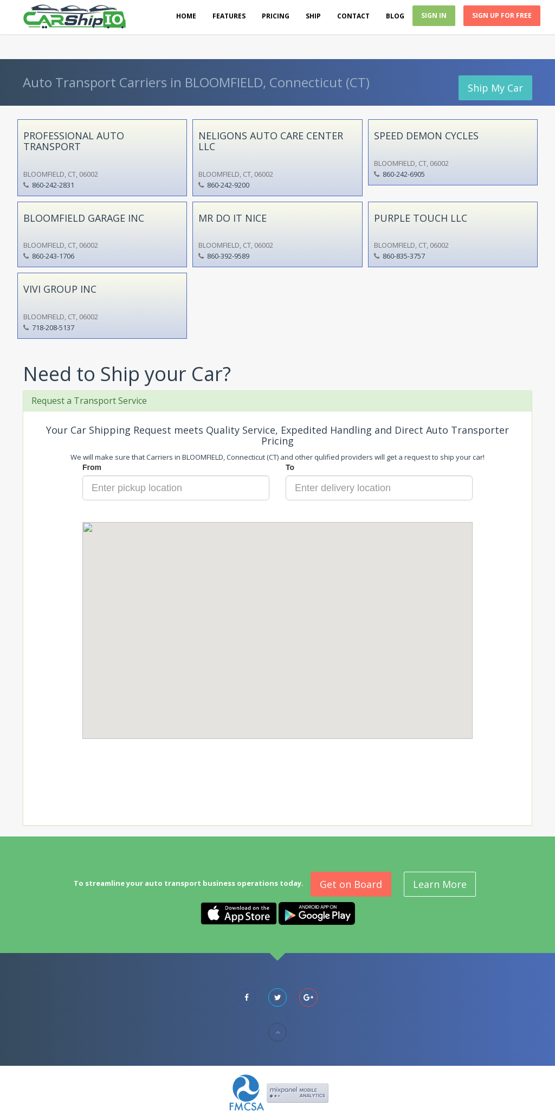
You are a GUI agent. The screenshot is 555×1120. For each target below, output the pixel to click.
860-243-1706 (53, 256)
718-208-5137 (53, 327)
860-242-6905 (404, 174)
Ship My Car (495, 87)
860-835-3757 (404, 256)
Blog (395, 16)
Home (186, 16)
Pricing (275, 16)
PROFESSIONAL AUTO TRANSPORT (73, 141)
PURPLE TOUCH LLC (420, 217)
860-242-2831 (53, 185)
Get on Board (351, 884)
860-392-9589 (228, 256)
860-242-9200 (228, 185)
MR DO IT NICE (232, 217)
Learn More (440, 884)
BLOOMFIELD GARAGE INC (83, 217)
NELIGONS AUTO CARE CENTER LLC (270, 141)
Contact (353, 16)
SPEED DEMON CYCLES (426, 135)
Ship (313, 16)
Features (229, 16)
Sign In (434, 15)
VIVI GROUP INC (59, 288)
